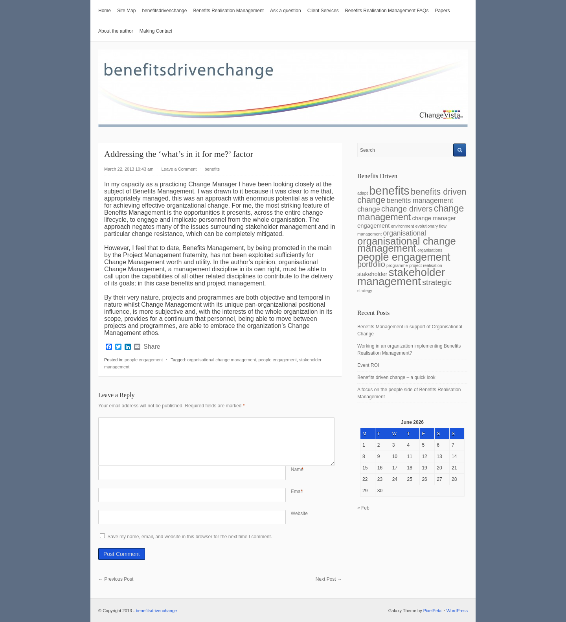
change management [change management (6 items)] (410, 212)
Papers (442, 10)
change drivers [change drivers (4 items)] (406, 208)
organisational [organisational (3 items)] (404, 233)
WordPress (457, 610)
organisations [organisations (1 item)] (429, 250)
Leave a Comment (179, 169)
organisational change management (221, 359)
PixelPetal (433, 610)
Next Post (329, 579)
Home (104, 10)
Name (297, 469)
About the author (115, 31)
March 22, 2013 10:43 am (128, 169)
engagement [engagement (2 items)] (373, 226)
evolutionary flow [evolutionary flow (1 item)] (431, 226)
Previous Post (115, 579)
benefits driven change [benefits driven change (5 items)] (411, 196)
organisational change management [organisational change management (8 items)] (406, 245)
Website (299, 513)
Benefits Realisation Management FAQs (387, 10)
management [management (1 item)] (369, 234)
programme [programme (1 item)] (397, 265)
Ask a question (285, 10)
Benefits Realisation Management (228, 10)
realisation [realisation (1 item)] (432, 265)
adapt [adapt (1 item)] (362, 193)
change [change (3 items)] (368, 209)
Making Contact (156, 31)
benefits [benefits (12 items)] (389, 190)
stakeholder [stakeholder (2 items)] (372, 274)
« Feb (363, 508)
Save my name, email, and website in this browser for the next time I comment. (189, 536)
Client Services (323, 10)
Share (151, 347)
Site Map (126, 10)
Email (297, 491)
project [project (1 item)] (415, 265)
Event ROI (368, 365)
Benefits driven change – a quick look (396, 377)
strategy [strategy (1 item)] (364, 290)
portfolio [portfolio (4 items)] (371, 264)
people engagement (144, 359)
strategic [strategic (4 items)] (437, 282)
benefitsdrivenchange (164, 10)
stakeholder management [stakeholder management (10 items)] (401, 276)
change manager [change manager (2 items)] (434, 218)
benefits (212, 169)
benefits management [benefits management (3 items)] (420, 200)
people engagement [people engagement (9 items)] (403, 257)
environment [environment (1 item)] (402, 226)
